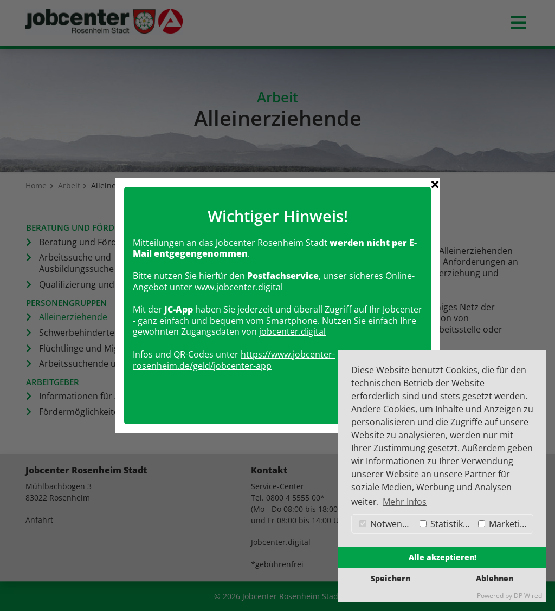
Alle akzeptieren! (442, 557)
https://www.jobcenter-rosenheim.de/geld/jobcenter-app (234, 355)
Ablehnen (494, 578)
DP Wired (528, 595)
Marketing (504, 524)
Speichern (390, 578)
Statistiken (446, 524)
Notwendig (387, 524)
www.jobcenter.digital (239, 282)
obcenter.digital (293, 327)
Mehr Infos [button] (405, 502)
